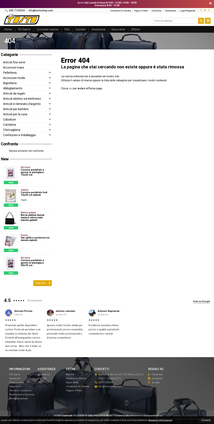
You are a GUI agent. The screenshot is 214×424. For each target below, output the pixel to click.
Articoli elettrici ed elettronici (22, 98)
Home (8, 29)
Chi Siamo (24, 29)
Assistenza (170, 10)
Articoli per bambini (16, 109)
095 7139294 (15, 10)
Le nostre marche (47, 29)
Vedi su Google (201, 301)
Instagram (155, 378)
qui (70, 88)
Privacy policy (16, 382)
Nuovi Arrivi (118, 29)
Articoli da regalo (14, 93)
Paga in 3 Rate (141, 10)
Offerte (135, 29)
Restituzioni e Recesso (21, 394)
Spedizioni (14, 378)
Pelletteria (10, 72)
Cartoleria (9, 124)
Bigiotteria (10, 83)
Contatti (81, 29)
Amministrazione (18, 398)
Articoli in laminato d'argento (22, 104)
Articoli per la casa (15, 114)
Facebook (155, 374)
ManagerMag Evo (152, 415)
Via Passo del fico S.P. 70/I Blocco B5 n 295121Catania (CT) (118, 376)
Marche (70, 374)
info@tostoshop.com (41, 10)
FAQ (67, 29)
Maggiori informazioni (160, 420)
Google (154, 382)
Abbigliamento (12, 88)
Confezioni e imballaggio (19, 135)
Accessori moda (14, 78)
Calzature (9, 119)
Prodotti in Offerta (76, 378)
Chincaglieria (11, 130)
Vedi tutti (42, 282)
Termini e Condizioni (20, 390)
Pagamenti (15, 386)
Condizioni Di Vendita (120, 10)
